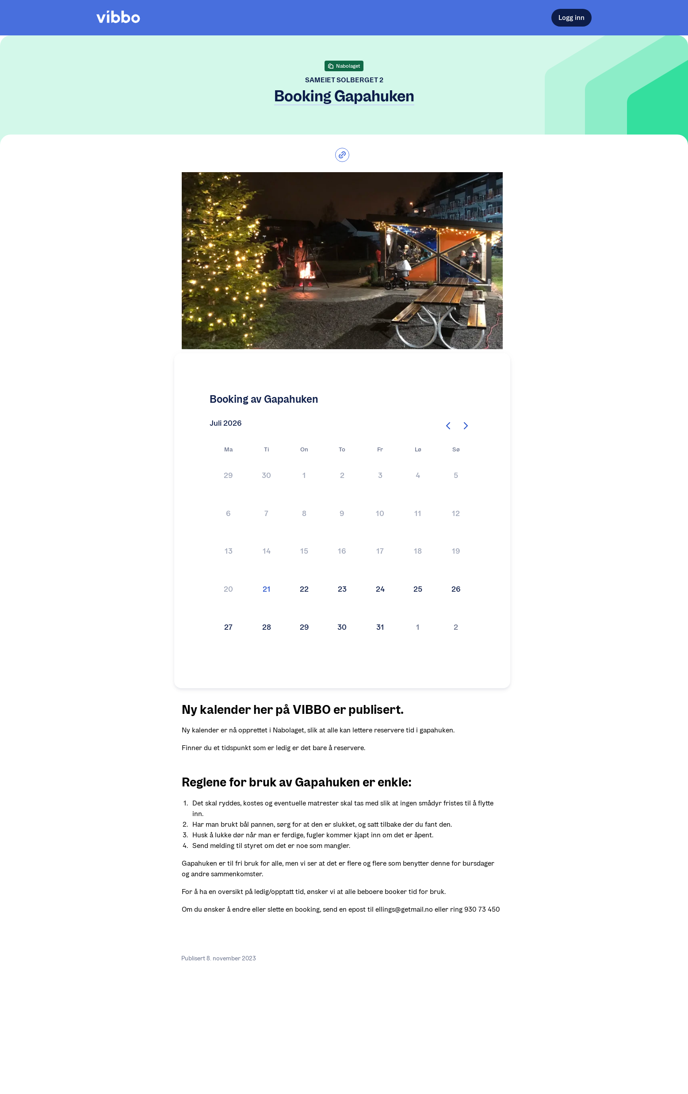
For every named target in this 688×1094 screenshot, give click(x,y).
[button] (229, 476)
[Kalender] (342, 552)
